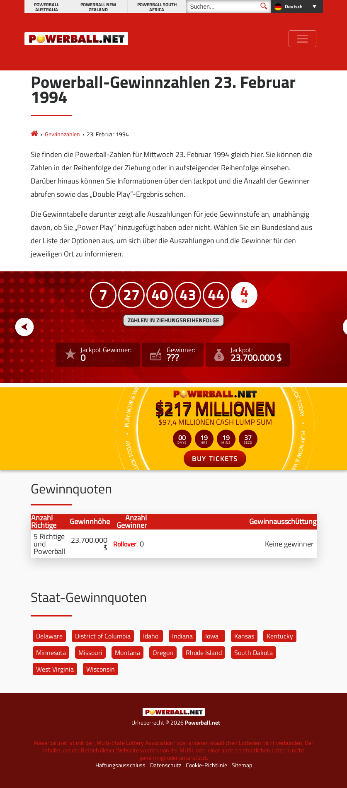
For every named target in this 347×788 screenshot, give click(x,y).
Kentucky (280, 636)
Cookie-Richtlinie (206, 765)
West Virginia (55, 669)
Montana (127, 652)
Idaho (150, 636)
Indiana (182, 636)
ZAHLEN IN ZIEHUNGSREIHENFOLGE (173, 320)
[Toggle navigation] (302, 38)
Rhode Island (204, 652)
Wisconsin (100, 669)
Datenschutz (165, 765)
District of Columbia (103, 636)
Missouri (90, 652)
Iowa (211, 636)
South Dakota (253, 652)
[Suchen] (228, 6)
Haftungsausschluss (120, 765)
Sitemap (242, 765)
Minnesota (51, 652)
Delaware (49, 636)
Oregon (163, 652)
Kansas (244, 636)
